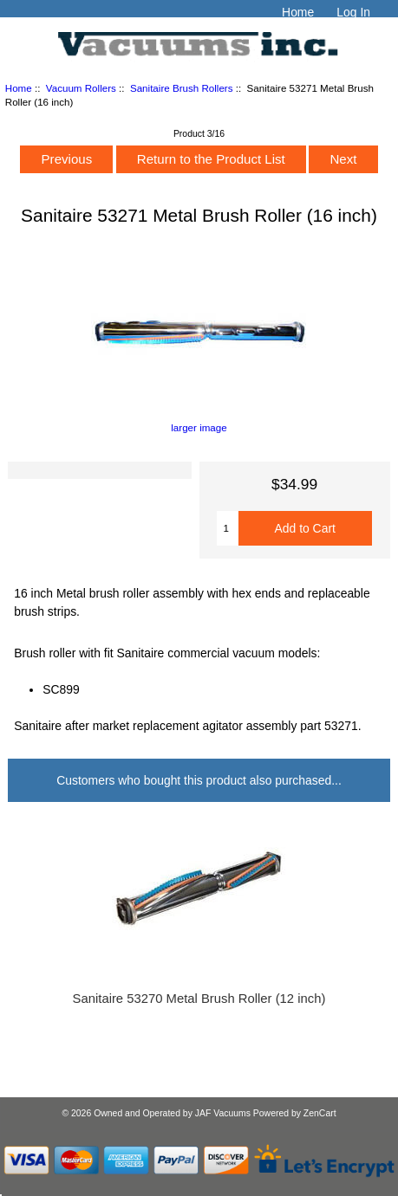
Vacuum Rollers (81, 88)
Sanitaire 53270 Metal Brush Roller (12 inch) (199, 998)
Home (298, 12)
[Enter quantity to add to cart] (227, 528)
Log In (353, 12)
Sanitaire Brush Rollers (181, 88)
